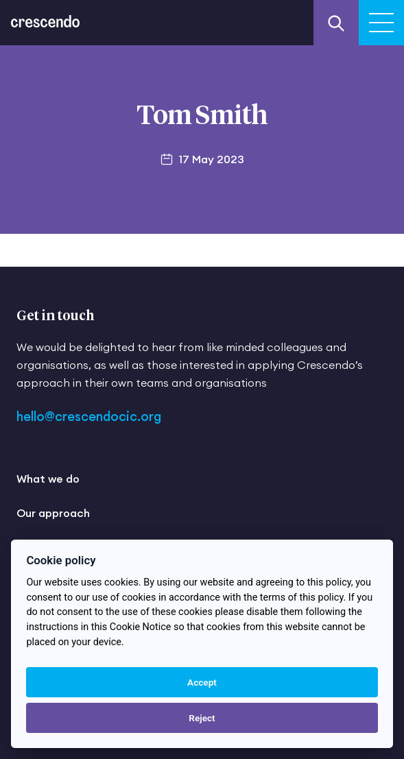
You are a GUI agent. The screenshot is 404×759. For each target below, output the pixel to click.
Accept (202, 682)
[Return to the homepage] (45, 13)
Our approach (53, 513)
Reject (202, 717)
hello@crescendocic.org (88, 416)
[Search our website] (336, 22)
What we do (48, 478)
